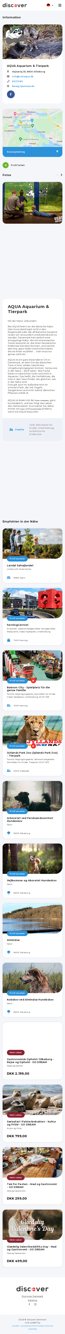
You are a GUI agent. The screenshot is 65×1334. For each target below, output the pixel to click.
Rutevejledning (32, 151)
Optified (32, 1329)
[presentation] (57, 175)
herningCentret (18, 624)
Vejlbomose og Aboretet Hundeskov (32, 880)
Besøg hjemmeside (23, 86)
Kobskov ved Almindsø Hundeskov (30, 999)
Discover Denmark (32, 1296)
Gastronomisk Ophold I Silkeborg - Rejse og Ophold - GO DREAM (30, 1061)
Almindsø (13, 940)
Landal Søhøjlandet (20, 565)
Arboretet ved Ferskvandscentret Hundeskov (30, 820)
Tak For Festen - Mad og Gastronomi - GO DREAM (32, 1186)
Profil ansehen (17, 559)
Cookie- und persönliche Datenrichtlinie (32, 1325)
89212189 (17, 81)
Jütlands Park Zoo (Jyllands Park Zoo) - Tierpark (32, 754)
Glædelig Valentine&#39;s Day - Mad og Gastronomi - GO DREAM (32, 1248)
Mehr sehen (16, 1052)
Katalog (32, 1300)
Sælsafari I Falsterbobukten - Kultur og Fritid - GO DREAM (31, 1123)
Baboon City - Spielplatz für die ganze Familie (28, 689)
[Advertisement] (32, 261)
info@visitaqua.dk (22, 76)
